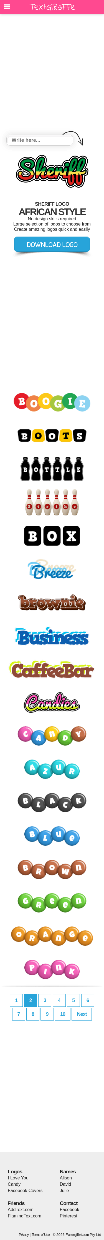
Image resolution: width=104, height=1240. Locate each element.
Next (82, 1014)
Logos (15, 1171)
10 (62, 1014)
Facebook (69, 1209)
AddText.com (20, 1209)
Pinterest (68, 1216)
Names (68, 1171)
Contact (69, 1203)
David (65, 1184)
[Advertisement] (52, 75)
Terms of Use (41, 1235)
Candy (14, 1184)
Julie (64, 1190)
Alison (66, 1178)
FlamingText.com (24, 1216)
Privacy (24, 1235)
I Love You (18, 1178)
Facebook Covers (25, 1190)
